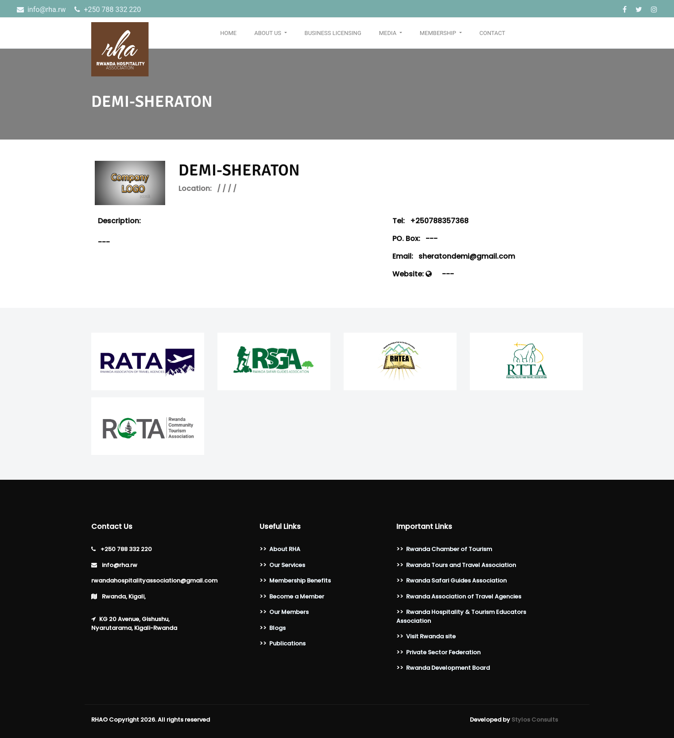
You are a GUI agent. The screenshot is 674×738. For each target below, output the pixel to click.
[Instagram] (654, 9)
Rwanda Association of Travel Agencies (463, 596)
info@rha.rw (42, 9)
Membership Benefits (300, 580)
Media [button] (388, 33)
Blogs (277, 628)
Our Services (287, 565)
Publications (287, 643)
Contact (492, 33)
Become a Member (296, 596)
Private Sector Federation (443, 652)
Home (228, 33)
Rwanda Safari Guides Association (456, 580)
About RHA (284, 549)
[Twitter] (639, 9)
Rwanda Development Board (448, 668)
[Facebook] (625, 9)
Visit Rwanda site (431, 636)
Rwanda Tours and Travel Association (461, 565)
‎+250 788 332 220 (107, 9)
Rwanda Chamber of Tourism (449, 549)
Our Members (289, 612)
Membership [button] (439, 33)
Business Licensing (333, 33)
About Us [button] (268, 33)
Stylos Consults (534, 719)
